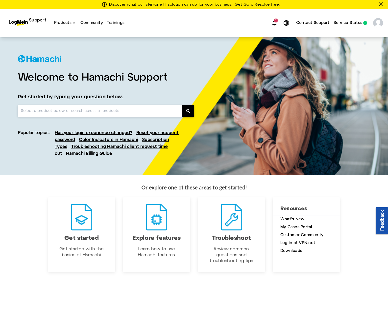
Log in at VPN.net (297, 243)
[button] (274, 23)
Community (91, 23)
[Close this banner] (382, 4)
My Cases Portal (296, 227)
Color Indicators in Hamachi (108, 140)
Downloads (291, 251)
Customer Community (301, 235)
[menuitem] (27, 23)
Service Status (348, 23)
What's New (292, 219)
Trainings (115, 23)
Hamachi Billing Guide (89, 154)
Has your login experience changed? (93, 133)
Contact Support (313, 23)
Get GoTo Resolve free (257, 5)
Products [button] (63, 23)
